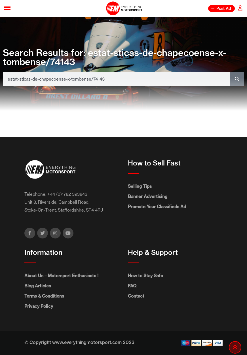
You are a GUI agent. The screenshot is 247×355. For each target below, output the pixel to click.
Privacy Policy (38, 306)
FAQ (132, 286)
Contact (136, 296)
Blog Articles (37, 286)
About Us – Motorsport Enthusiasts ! (61, 275)
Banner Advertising (147, 196)
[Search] (237, 79)
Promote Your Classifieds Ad (157, 206)
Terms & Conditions (44, 296)
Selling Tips (140, 186)
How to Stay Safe (145, 275)
